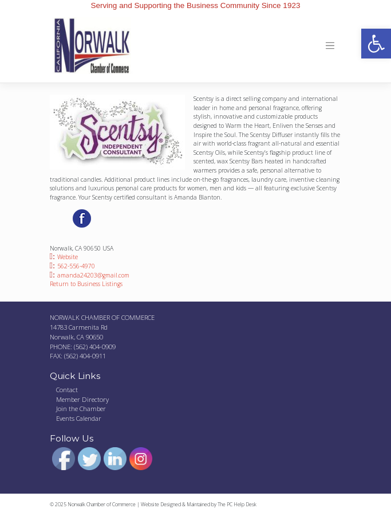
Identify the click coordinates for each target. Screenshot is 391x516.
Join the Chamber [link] (81, 408)
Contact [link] (67, 389)
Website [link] (67, 257)
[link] (376, 43)
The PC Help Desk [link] (237, 504)
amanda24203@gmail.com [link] (93, 275)
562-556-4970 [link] (76, 266)
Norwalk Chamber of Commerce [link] (102, 504)
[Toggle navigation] (330, 45)
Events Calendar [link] (78, 418)
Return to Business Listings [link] (86, 284)
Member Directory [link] (82, 399)
